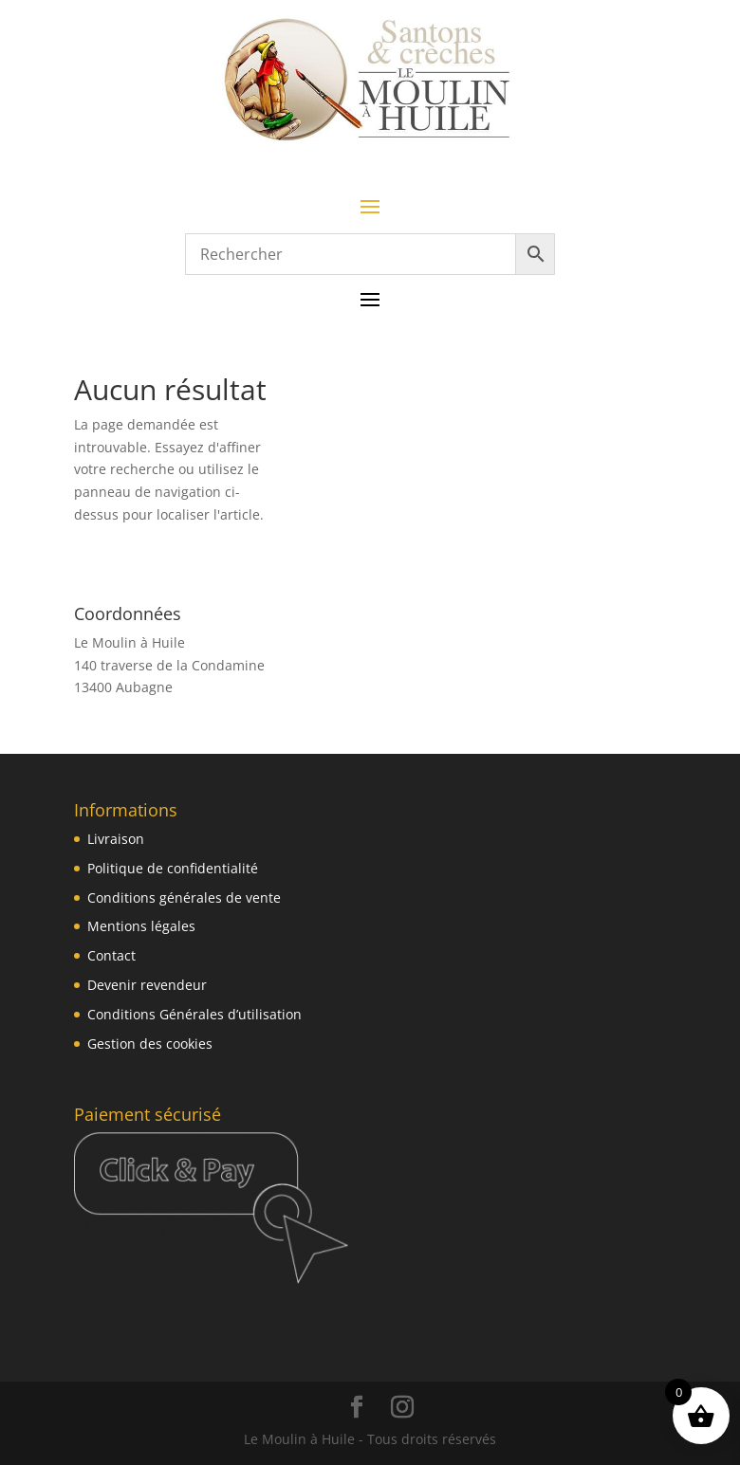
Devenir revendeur (147, 985)
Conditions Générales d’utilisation (194, 1014)
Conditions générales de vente (184, 897)
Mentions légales (141, 926)
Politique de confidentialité (172, 868)
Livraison (115, 839)
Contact (111, 955)
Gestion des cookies (150, 1044)
